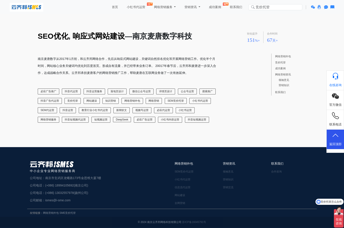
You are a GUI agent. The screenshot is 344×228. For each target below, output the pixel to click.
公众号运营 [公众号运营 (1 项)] (187, 91)
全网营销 (180, 203)
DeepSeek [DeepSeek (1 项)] (122, 119)
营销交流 (228, 187)
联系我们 (235, 7)
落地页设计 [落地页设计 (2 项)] (117, 91)
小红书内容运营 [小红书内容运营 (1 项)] (170, 119)
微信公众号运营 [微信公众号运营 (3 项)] (141, 91)
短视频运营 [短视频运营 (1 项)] (101, 119)
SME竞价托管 (67, 212)
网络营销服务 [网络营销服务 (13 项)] (48, 119)
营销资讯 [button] (191, 7)
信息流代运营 (182, 187)
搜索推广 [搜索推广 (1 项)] (207, 91)
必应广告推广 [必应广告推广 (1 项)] (48, 91)
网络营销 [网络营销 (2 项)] (154, 100)
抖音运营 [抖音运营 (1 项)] (68, 110)
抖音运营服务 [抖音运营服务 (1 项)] (94, 91)
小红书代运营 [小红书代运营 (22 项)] (200, 100)
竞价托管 (280, 62)
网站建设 (180, 195)
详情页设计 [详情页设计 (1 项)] (165, 91)
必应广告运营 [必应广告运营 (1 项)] (144, 119)
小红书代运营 (136, 6)
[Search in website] (275, 7)
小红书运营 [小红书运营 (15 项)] (185, 110)
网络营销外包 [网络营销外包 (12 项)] (132, 100)
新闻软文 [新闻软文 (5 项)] (121, 110)
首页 (114, 7)
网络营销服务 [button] (163, 7)
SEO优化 (53, 36)
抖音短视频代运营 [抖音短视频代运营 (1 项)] (75, 119)
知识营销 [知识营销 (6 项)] (110, 100)
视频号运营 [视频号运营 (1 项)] (142, 110)
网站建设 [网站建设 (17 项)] (91, 100)
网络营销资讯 (283, 74)
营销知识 (284, 85)
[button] (313, 7)
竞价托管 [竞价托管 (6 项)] (72, 100)
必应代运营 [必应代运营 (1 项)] (163, 110)
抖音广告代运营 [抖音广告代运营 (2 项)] (50, 100)
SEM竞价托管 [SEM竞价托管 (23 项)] (176, 100)
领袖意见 (284, 80)
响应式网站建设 (99, 36)
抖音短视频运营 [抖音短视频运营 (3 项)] (197, 119)
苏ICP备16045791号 (194, 222)
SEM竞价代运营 (184, 171)
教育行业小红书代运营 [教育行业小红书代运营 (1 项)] (95, 110)
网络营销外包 (283, 56)
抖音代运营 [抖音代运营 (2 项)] (71, 91)
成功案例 (215, 6)
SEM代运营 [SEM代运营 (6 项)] (47, 110)
